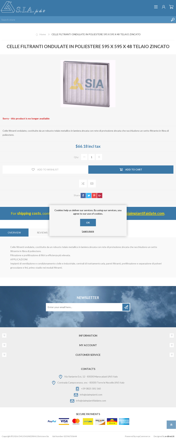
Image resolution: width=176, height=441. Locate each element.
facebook (83, 195)
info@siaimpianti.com (91, 394)
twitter (88, 195)
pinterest (94, 195)
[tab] (14, 232)
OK (88, 222)
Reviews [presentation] (42, 232)
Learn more (88, 231)
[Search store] (84, 19)
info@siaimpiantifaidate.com (91, 400)
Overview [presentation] (14, 232)
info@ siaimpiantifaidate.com (139, 213)
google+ (99, 195)
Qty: (76, 157)
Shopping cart (171, 7)
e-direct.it (169, 436)
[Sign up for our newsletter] (84, 307)
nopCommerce (143, 436)
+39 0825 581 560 (91, 388)
